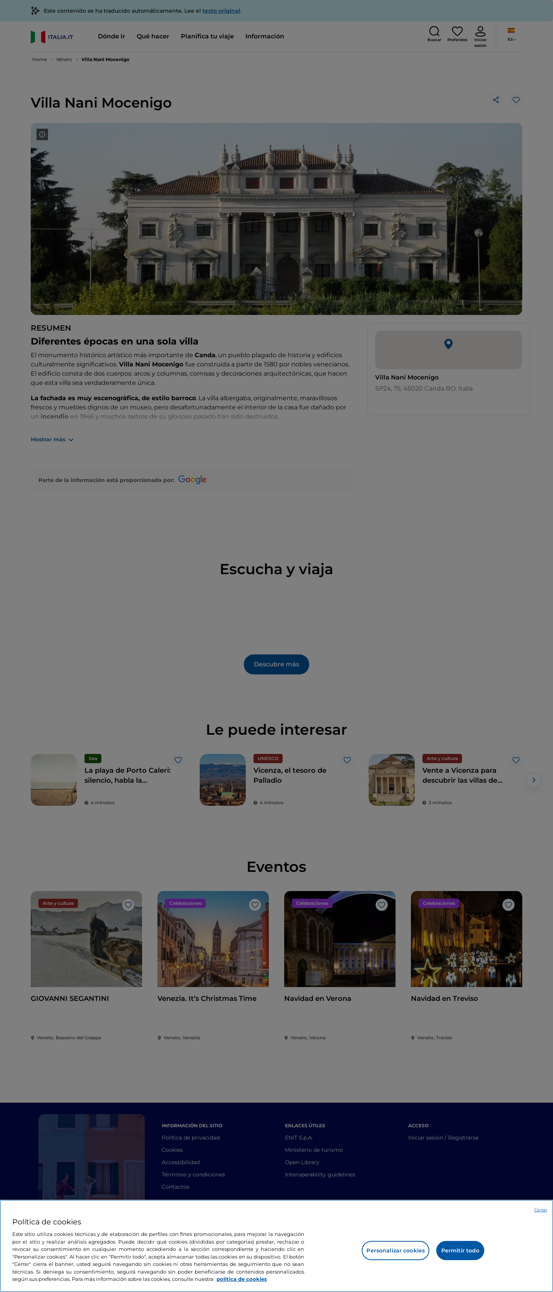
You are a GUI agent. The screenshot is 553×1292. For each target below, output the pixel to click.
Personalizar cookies (395, 1250)
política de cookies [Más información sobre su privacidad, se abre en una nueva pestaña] (242, 1279)
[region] (276, 1246)
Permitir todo (460, 1250)
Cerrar (540, 1209)
